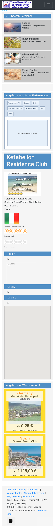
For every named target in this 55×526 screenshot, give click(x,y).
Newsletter (28, 496)
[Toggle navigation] (48, 5)
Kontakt (17, 496)
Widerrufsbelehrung (34, 493)
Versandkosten (14, 493)
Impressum (19, 489)
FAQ (9, 496)
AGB (9, 489)
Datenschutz (33, 489)
